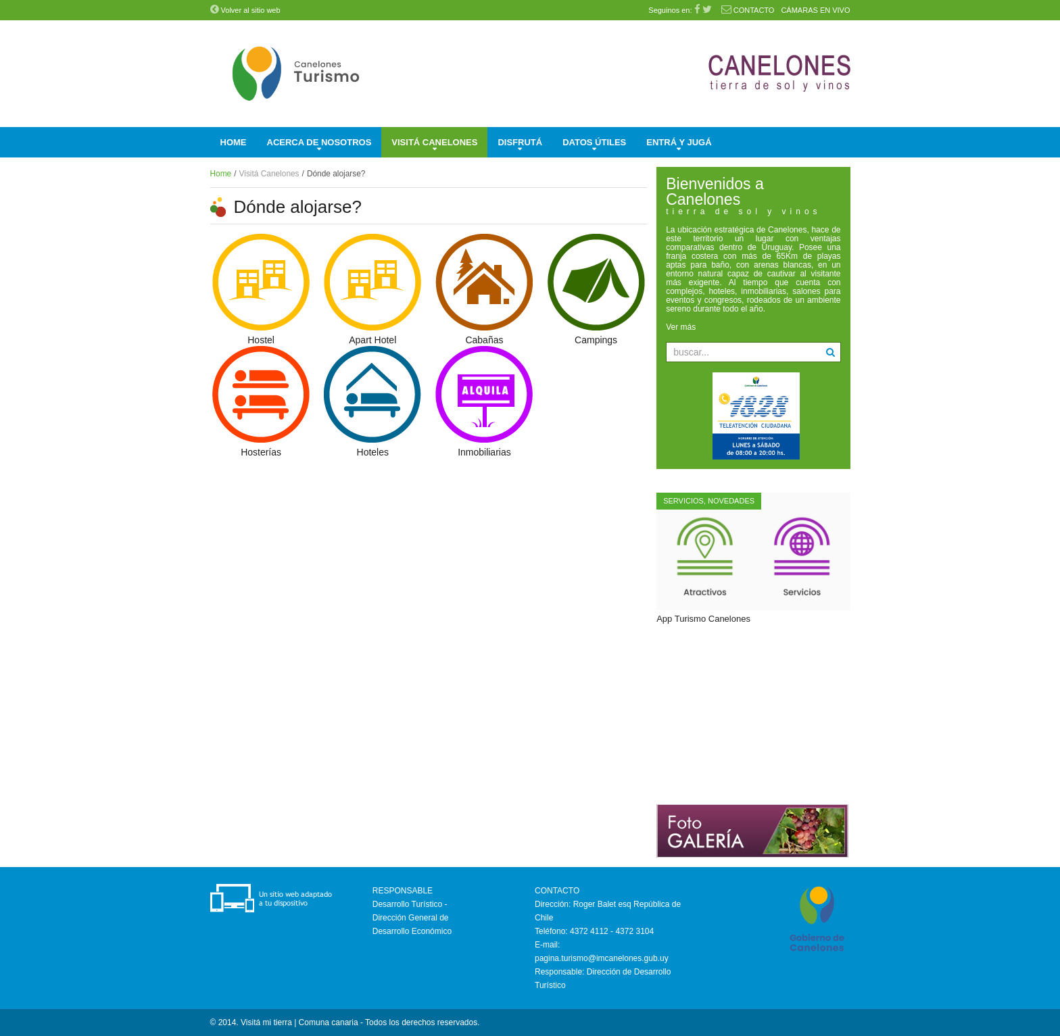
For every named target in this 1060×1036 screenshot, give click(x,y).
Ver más (681, 327)
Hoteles (373, 452)
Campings (596, 340)
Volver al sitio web (245, 10)
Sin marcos (753, 713)
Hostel (260, 340)
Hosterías (261, 452)
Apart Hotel (372, 340)
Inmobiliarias (484, 452)
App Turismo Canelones (703, 619)
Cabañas (484, 340)
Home (221, 173)
